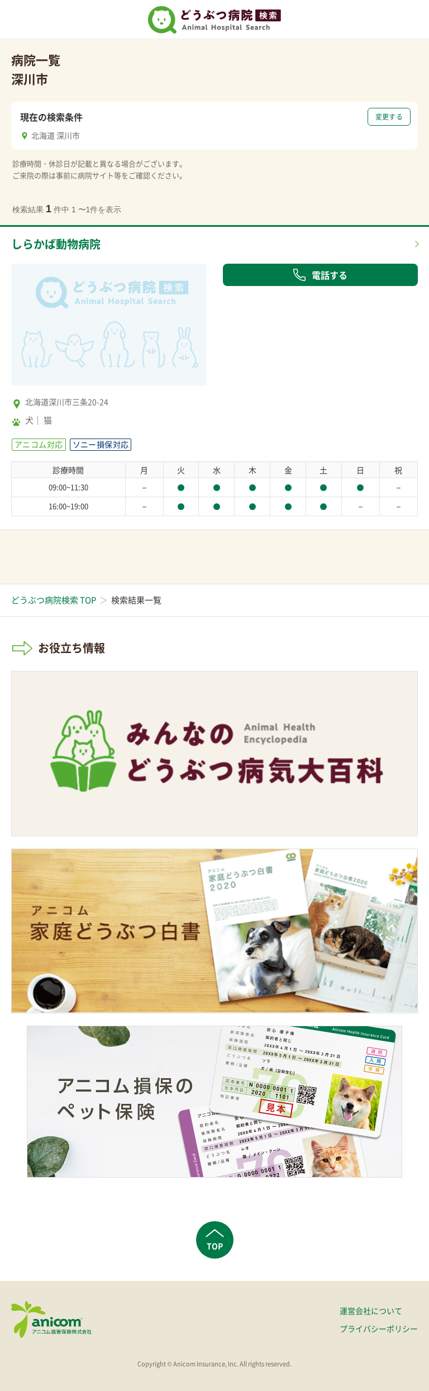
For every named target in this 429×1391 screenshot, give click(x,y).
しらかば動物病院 (56, 244)
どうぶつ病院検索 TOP (53, 600)
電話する (320, 275)
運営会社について (371, 1310)
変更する (389, 117)
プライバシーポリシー (379, 1328)
